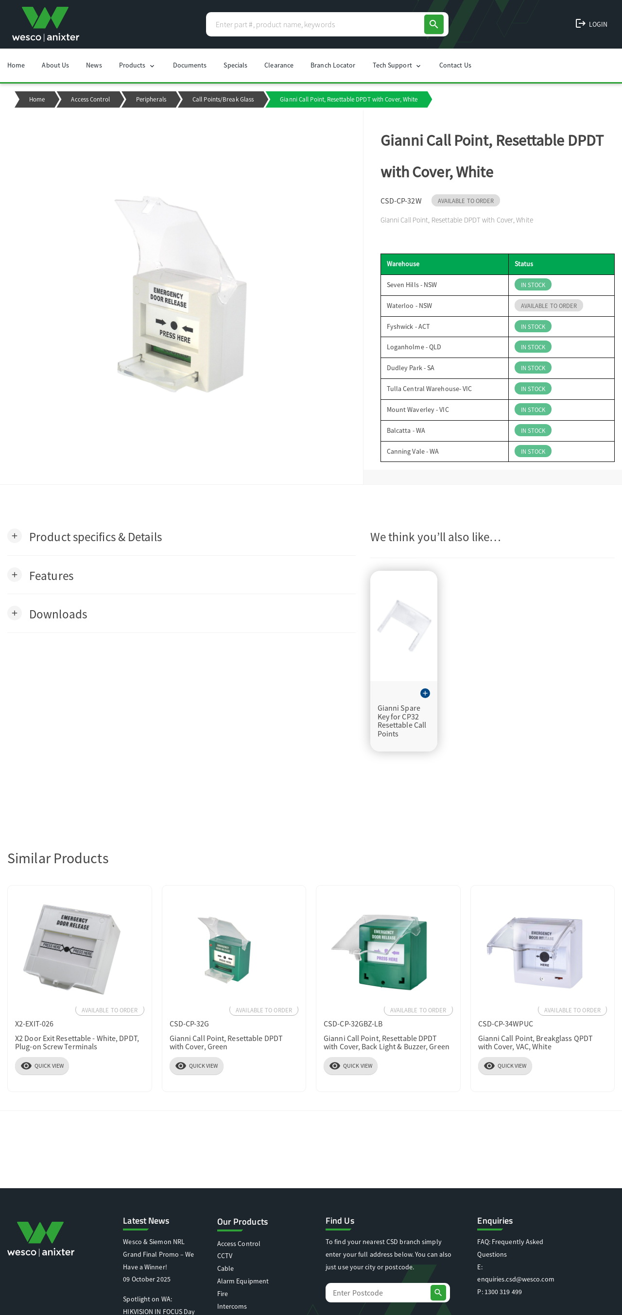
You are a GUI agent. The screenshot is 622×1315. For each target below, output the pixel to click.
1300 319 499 (503, 1291)
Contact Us (455, 65)
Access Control (90, 99)
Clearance (279, 65)
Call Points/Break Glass (223, 99)
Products (137, 65)
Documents (190, 65)
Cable (225, 1268)
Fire (222, 1293)
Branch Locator (333, 65)
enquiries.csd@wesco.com (515, 1279)
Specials (235, 65)
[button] (84, 536)
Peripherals (151, 99)
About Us (55, 65)
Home (16, 65)
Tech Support (397, 65)
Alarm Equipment (243, 1281)
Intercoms (232, 1306)
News (94, 65)
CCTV (224, 1255)
